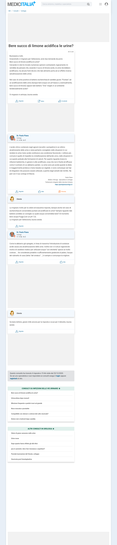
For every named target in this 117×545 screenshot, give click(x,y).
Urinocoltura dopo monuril (20, 398)
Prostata (96, 228)
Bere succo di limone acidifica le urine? (24, 393)
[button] (19, 101)
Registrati (52, 516)
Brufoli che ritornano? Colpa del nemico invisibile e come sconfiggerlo (99, 104)
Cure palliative (98, 237)
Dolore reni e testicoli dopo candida (23, 419)
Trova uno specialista (50, 521)
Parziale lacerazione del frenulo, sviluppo (25, 454)
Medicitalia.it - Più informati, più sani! (22, 4)
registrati (13, 378)
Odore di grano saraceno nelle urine (23, 433)
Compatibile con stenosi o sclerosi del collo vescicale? (29, 414)
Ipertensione (97, 200)
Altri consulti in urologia (41, 429)
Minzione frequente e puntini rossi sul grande (26, 403)
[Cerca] (89, 4)
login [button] (58, 376)
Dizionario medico (72, 524)
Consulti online (71, 516)
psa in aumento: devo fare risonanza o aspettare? (28, 449)
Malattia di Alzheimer (96, 211)
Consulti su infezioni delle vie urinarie (41, 388)
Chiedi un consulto (49, 518)
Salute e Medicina (72, 521)
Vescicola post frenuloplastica (21, 459)
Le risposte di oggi (72, 518)
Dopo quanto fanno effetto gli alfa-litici (24, 443)
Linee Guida (56, 534)
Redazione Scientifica (96, 518)
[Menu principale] (100, 4)
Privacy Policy (94, 521)
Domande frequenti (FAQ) (51, 524)
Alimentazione (98, 219)
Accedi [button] (46, 516)
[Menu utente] (106, 4)
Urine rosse (15, 438)
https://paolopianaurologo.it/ (63, 184)
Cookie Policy (94, 524)
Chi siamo (93, 516)
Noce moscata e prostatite (20, 408)
